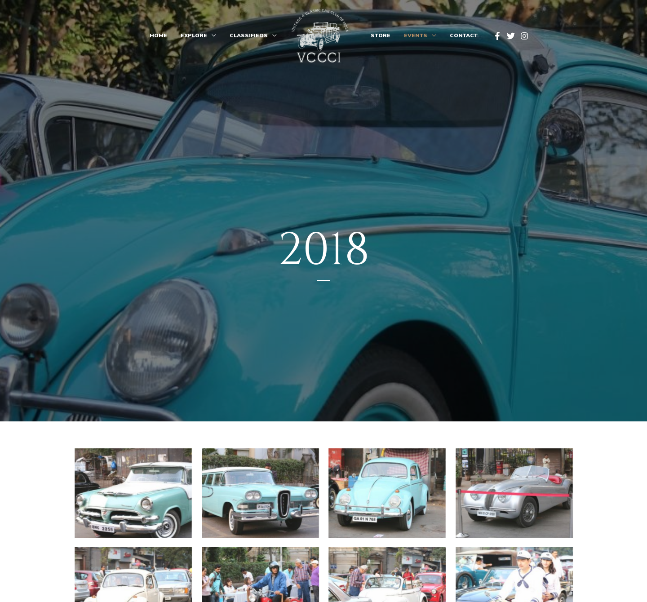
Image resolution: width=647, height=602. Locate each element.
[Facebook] (497, 36)
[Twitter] (511, 36)
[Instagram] (524, 36)
